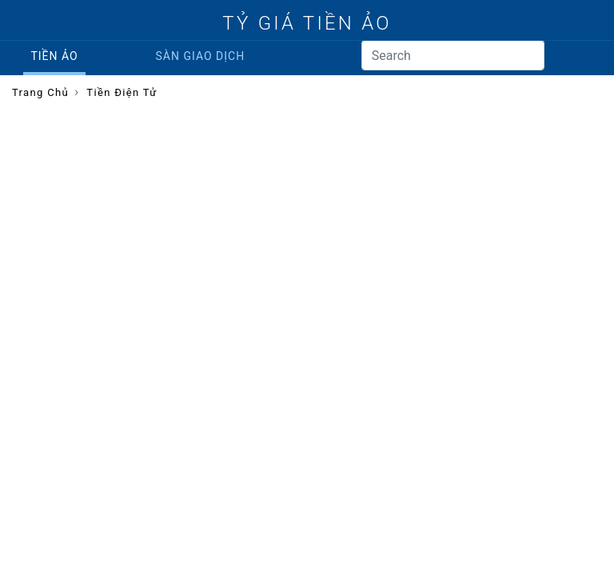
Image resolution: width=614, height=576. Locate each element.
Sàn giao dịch (200, 56)
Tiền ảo (54, 56)
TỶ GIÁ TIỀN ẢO (306, 23)
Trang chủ (40, 92)
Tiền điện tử (121, 92)
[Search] (452, 55)
